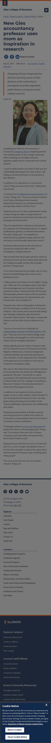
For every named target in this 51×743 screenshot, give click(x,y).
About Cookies (15, 729)
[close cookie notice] (46, 705)
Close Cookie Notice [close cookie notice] (17, 737)
